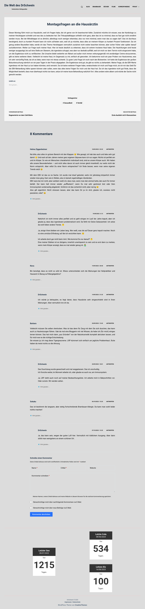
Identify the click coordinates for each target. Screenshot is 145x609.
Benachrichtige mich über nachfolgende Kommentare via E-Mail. (57, 502)
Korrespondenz (124, 6)
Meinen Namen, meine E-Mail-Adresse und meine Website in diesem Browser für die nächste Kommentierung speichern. (72, 496)
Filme (114, 6)
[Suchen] (82, 7)
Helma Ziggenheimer (38, 149)
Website (93, 468)
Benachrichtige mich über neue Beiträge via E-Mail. (52, 508)
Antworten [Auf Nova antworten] (110, 266)
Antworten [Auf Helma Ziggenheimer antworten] (110, 149)
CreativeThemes (81, 605)
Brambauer (97, 6)
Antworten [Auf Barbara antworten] (110, 323)
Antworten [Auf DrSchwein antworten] (110, 213)
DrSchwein (42, 214)
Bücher (106, 6)
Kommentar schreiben (41, 475)
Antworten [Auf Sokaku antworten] (110, 401)
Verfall (79, 103)
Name (34, 468)
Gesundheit (67, 103)
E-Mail (64, 468)
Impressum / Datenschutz (72, 602)
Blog (88, 6)
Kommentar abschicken (41, 514)
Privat (136, 6)
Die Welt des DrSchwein (19, 5)
